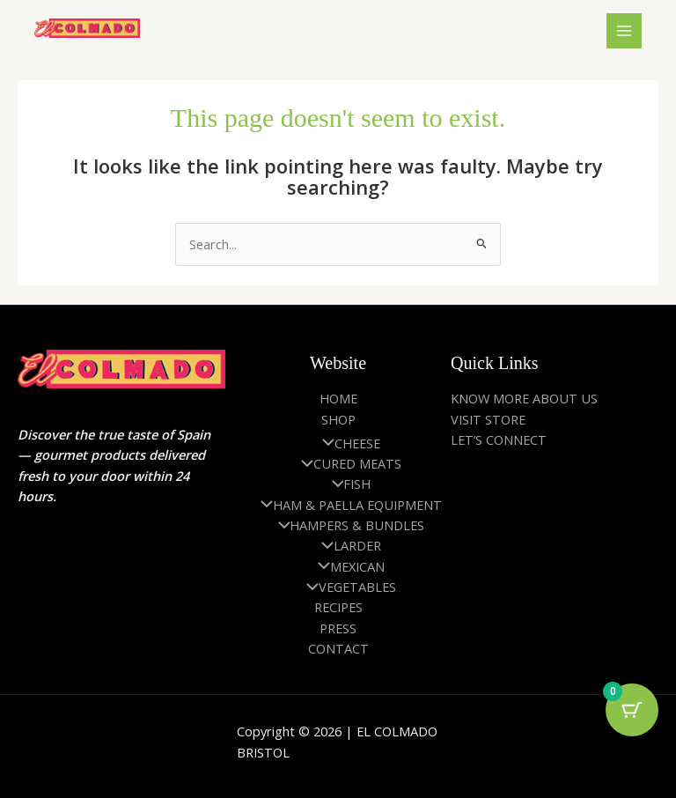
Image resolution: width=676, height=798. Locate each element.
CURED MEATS (346, 463)
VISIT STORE (488, 419)
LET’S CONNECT (499, 439)
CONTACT (338, 648)
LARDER (346, 545)
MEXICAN (347, 566)
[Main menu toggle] (624, 30)
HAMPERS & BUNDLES (347, 525)
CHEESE (346, 443)
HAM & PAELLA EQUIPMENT (347, 505)
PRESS (338, 628)
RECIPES (338, 607)
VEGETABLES (347, 586)
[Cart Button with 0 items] (632, 709)
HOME (338, 398)
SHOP (338, 419)
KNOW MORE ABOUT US (524, 398)
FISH (347, 483)
